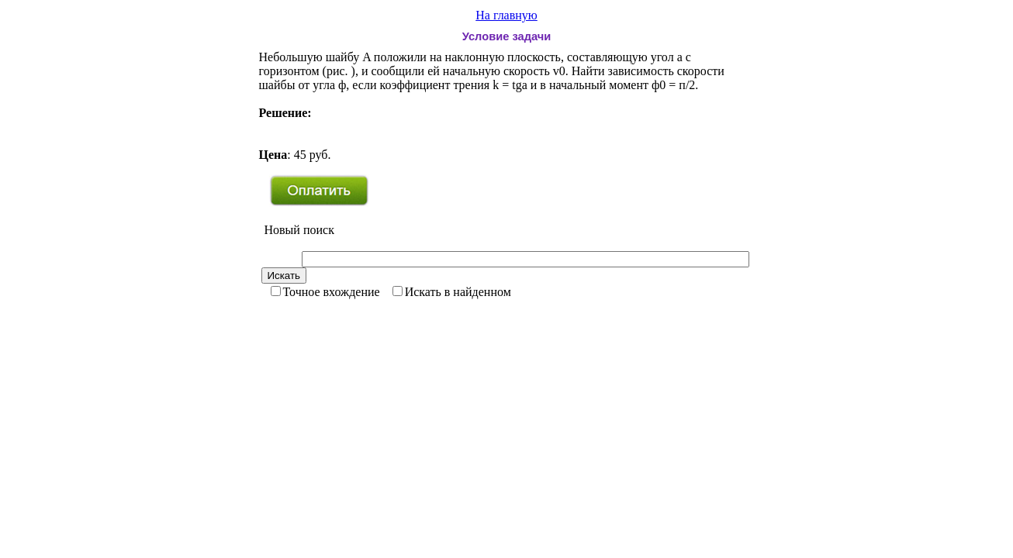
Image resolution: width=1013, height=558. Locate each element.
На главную (506, 15)
